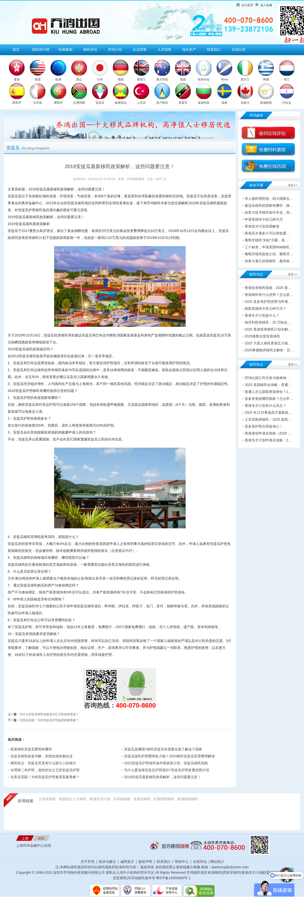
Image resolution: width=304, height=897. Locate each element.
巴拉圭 (286, 102)
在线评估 (200, 862)
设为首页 (247, 5)
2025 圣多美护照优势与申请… (268, 302)
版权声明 (145, 862)
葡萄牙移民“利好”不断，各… (266, 240)
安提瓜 (99, 102)
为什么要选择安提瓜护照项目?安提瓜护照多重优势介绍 (166, 770)
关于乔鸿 (87, 862)
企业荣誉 (140, 49)
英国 (183, 79)
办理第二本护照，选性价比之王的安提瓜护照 (45, 770)
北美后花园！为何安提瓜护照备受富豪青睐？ (49, 720)
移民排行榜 (40, 49)
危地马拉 (204, 79)
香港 (17, 79)
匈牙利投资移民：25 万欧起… (268, 322)
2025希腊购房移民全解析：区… (269, 350)
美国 (38, 79)
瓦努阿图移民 (163, 799)
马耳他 (37, 102)
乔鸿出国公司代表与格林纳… (267, 378)
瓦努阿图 (79, 102)
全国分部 (238, 49)
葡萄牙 (58, 102)
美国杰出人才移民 (73, 799)
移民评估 (90, 49)
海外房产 (189, 49)
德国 (121, 79)
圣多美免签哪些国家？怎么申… (269, 399)
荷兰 (287, 79)
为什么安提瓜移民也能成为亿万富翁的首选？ (49, 714)
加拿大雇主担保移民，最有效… (269, 261)
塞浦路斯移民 (187, 799)
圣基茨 (182, 102)
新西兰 (141, 79)
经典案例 (65, 49)
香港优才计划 (99, 799)
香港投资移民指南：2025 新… (268, 288)
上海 (25, 838)
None (224, 79)
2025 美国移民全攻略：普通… (268, 385)
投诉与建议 (107, 862)
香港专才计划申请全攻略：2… (268, 440)
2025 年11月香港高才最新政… (268, 412)
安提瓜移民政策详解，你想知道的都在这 (41, 756)
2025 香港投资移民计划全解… (268, 329)
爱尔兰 (245, 79)
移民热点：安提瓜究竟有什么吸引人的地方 (43, 763)
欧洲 (58, 79)
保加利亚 (204, 102)
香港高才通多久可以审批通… (267, 233)
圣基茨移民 (142, 799)
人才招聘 (164, 49)
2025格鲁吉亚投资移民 (262, 336)
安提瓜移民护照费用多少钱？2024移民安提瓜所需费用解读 (169, 756)
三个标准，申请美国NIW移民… (269, 247)
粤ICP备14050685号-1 (173, 878)
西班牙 (16, 102)
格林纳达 (121, 102)
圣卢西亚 (162, 102)
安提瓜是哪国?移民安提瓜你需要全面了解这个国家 (163, 749)
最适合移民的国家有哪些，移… (269, 205)
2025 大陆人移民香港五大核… (268, 343)
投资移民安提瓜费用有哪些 (31, 749)
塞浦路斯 (266, 102)
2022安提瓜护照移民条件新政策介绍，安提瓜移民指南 (166, 763)
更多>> (292, 185)
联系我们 (214, 49)
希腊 (266, 79)
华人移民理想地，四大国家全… (269, 199)
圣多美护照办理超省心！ (264, 426)
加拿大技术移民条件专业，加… (269, 212)
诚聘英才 (127, 862)
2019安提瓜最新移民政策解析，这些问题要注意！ (162, 777)
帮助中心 (182, 862)
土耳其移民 (47, 799)
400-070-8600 (136, 705)
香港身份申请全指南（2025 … (268, 433)
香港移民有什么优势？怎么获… (269, 295)
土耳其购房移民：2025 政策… (268, 419)
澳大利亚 (162, 79)
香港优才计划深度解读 (262, 226)
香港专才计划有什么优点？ (265, 406)
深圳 (41, 838)
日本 (100, 79)
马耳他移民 (121, 799)
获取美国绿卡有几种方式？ (265, 308)
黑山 (79, 79)
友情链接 (25, 801)
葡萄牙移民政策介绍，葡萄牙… (269, 254)
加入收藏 (266, 5)
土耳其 (141, 102)
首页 (16, 49)
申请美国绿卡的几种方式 (264, 219)
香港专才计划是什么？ (262, 315)
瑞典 (224, 102)
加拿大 (245, 102)
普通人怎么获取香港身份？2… (268, 392)
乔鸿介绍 (115, 49)
